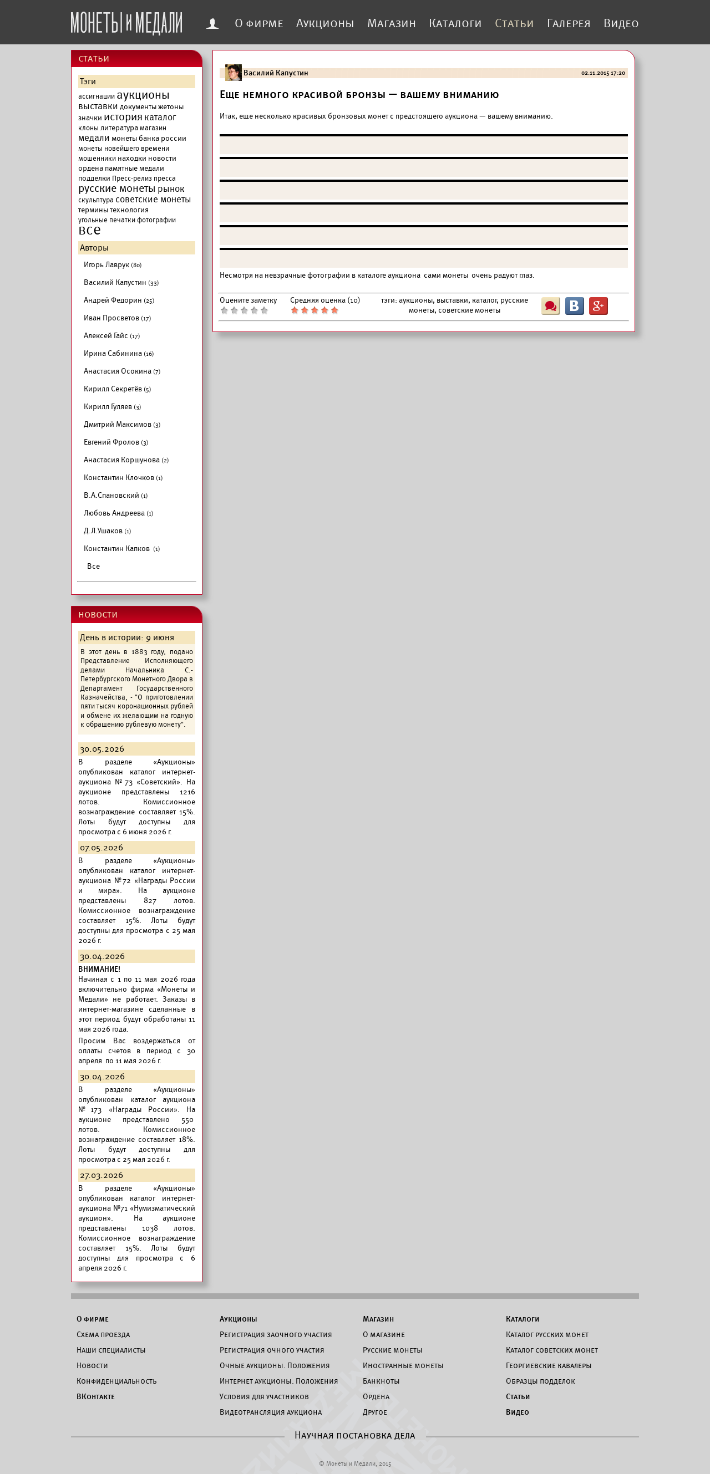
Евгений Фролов (116, 442)
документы (138, 106)
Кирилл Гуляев (112, 406)
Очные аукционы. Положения (275, 1365)
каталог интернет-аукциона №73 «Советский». (136, 777)
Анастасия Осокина (122, 371)
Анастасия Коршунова (126, 460)
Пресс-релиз (132, 178)
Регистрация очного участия (272, 1349)
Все (93, 566)
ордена (90, 168)
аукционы (143, 95)
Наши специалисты (111, 1349)
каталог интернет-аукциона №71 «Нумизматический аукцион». (136, 1208)
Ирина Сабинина (119, 353)
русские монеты (117, 188)
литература (119, 127)
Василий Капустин (121, 282)
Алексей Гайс (112, 335)
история (123, 117)
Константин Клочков (123, 477)
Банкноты (381, 1380)
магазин (153, 128)
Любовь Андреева (119, 513)
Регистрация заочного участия (276, 1334)
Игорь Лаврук (113, 264)
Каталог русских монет (547, 1334)
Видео (621, 23)
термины (93, 210)
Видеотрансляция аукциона (271, 1411)
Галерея (569, 23)
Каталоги (455, 23)
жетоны (171, 106)
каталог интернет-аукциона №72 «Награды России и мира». (136, 880)
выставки (98, 106)
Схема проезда (103, 1334)
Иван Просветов (117, 318)
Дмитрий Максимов (122, 424)
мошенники (97, 158)
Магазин (391, 23)
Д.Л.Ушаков (107, 530)
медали (94, 138)
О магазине (384, 1334)
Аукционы (325, 23)
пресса (165, 178)
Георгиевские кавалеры (549, 1365)
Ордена (376, 1396)
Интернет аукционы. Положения (279, 1380)
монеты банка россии (148, 138)
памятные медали (134, 168)
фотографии (156, 220)
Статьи (514, 23)
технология (129, 210)
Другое (375, 1411)
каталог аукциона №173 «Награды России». (136, 1104)
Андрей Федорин (119, 300)
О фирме (259, 23)
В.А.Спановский (116, 495)
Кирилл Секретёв (117, 389)
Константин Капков (122, 548)
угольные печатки (106, 220)
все (89, 230)
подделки (94, 178)
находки (132, 158)
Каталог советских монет (552, 1349)
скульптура (96, 200)
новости (162, 158)
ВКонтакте (96, 1396)
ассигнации (96, 96)
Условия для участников (264, 1396)
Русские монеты (393, 1349)
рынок (171, 189)
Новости (92, 1365)
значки (90, 118)
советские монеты (153, 200)
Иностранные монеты (403, 1365)
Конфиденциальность (116, 1380)
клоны (88, 128)
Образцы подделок (540, 1380)
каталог (160, 118)
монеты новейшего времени (123, 148)
